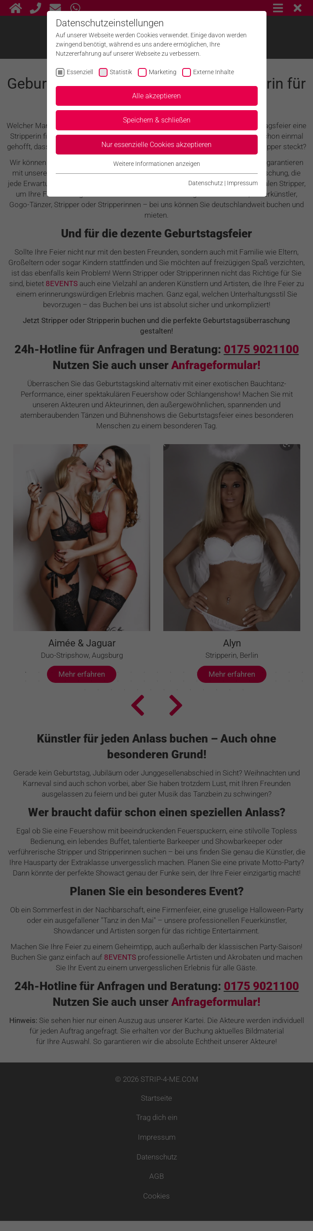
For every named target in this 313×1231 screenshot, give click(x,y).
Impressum (242, 183)
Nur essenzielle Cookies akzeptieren (156, 144)
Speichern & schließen (157, 120)
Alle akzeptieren (156, 96)
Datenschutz (205, 183)
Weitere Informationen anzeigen (156, 163)
